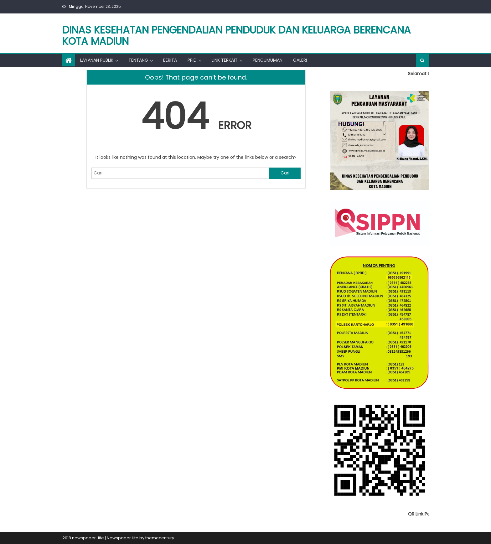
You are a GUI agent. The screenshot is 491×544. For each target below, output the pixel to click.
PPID (192, 60)
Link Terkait (225, 60)
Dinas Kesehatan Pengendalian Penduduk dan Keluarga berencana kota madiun (236, 35)
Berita (170, 60)
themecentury (159, 538)
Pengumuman (267, 60)
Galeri (300, 60)
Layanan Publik (96, 60)
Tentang (138, 60)
